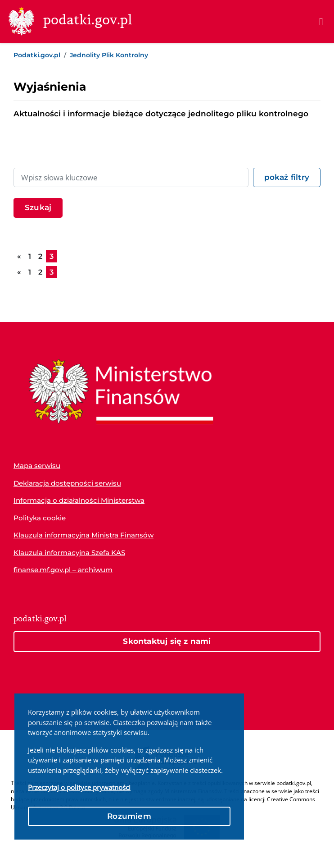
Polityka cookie (40, 518)
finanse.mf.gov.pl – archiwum (63, 569)
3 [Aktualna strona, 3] (52, 256)
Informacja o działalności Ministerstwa (79, 500)
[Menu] (321, 22)
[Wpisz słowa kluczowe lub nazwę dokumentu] (131, 178)
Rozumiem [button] (129, 816)
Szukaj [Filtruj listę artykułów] (38, 207)
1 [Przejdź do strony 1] (29, 256)
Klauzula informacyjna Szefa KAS (69, 552)
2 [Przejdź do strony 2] (40, 256)
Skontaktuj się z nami (167, 641)
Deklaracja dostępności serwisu (67, 483)
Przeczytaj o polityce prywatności (79, 787)
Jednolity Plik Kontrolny (109, 55)
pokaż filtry (286, 177)
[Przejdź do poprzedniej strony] (19, 256)
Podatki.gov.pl (37, 55)
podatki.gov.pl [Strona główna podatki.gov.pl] (40, 619)
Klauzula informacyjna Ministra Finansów (83, 535)
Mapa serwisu (37, 465)
